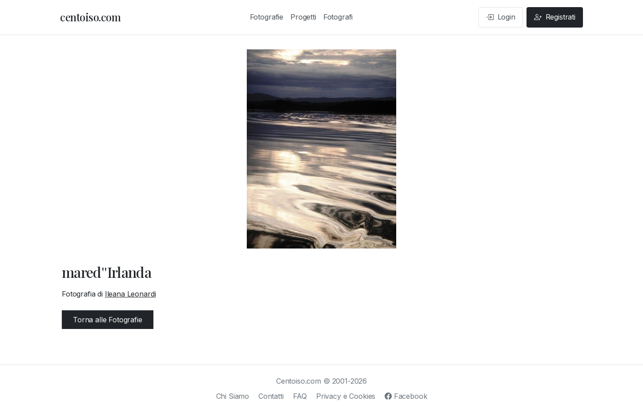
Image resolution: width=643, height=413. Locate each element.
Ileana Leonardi (130, 293)
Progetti (303, 16)
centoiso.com (90, 17)
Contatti (271, 396)
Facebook (406, 396)
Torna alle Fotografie (107, 319)
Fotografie (266, 16)
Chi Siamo (232, 396)
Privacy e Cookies (345, 396)
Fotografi (338, 16)
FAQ (300, 396)
